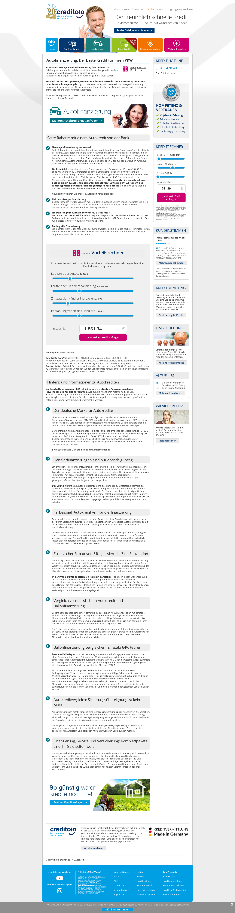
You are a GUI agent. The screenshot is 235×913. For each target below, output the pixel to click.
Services (118, 876)
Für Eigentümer (72, 49)
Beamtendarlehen (172, 894)
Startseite (65, 859)
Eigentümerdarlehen (173, 885)
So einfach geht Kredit (171, 315)
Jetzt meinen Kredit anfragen (103, 337)
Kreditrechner (144, 880)
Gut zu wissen (121, 9)
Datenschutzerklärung (178, 904)
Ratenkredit (124, 49)
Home (52, 49)
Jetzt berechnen (167, 440)
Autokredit (98, 49)
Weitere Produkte (177, 49)
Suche (150, 9)
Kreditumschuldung (150, 49)
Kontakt (161, 9)
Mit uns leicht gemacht (171, 362)
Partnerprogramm (146, 894)
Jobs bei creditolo (146, 889)
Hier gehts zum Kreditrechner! (138, 69)
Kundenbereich (144, 885)
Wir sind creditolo (93, 848)
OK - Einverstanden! (117, 909)
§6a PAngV (94, 871)
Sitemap (141, 876)
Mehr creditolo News (170, 393)
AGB (116, 880)
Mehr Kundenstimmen (171, 262)
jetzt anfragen (134, 30)
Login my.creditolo (183, 9)
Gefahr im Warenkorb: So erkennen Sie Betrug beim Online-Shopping (174, 385)
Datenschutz (138, 9)
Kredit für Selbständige (174, 889)
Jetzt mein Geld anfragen (171, 198)
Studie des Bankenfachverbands (93, 449)
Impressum (119, 894)
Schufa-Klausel (121, 889)
